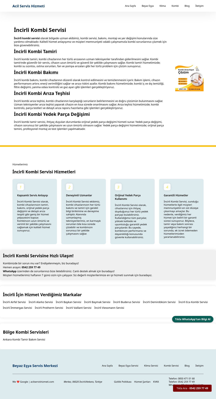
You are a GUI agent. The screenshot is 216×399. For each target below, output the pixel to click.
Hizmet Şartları (142, 381)
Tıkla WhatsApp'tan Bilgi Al (192, 319)
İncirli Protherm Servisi (49, 307)
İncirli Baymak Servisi (97, 302)
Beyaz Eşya (148, 5)
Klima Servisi (151, 365)
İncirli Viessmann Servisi (109, 307)
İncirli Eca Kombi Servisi (193, 302)
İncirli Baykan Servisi (68, 302)
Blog (187, 5)
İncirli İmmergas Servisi (17, 307)
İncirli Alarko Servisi (41, 302)
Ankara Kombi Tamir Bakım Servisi (24, 339)
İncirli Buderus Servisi (126, 302)
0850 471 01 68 (186, 378)
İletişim (199, 5)
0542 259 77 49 (31, 267)
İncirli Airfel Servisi (14, 302)
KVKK (156, 381)
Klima (163, 5)
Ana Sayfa (130, 5)
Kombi (175, 5)
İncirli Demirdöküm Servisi (159, 302)
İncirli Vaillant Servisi (78, 307)
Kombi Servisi (171, 365)
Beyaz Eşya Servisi (128, 365)
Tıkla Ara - (192, 388)
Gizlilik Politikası (122, 381)
